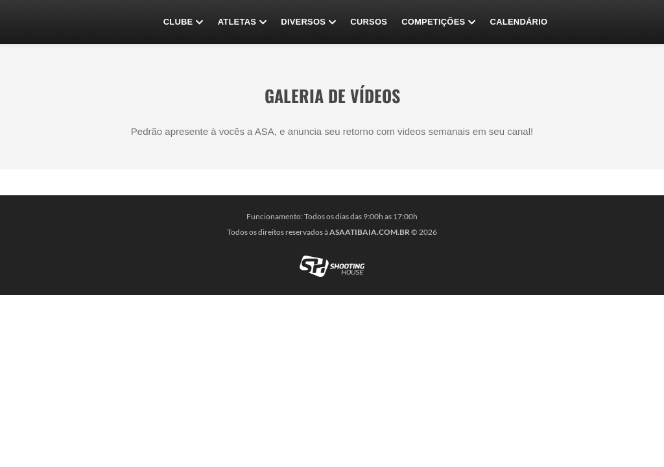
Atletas (242, 22)
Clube (183, 22)
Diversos (308, 22)
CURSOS (368, 22)
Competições (438, 22)
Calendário (519, 22)
